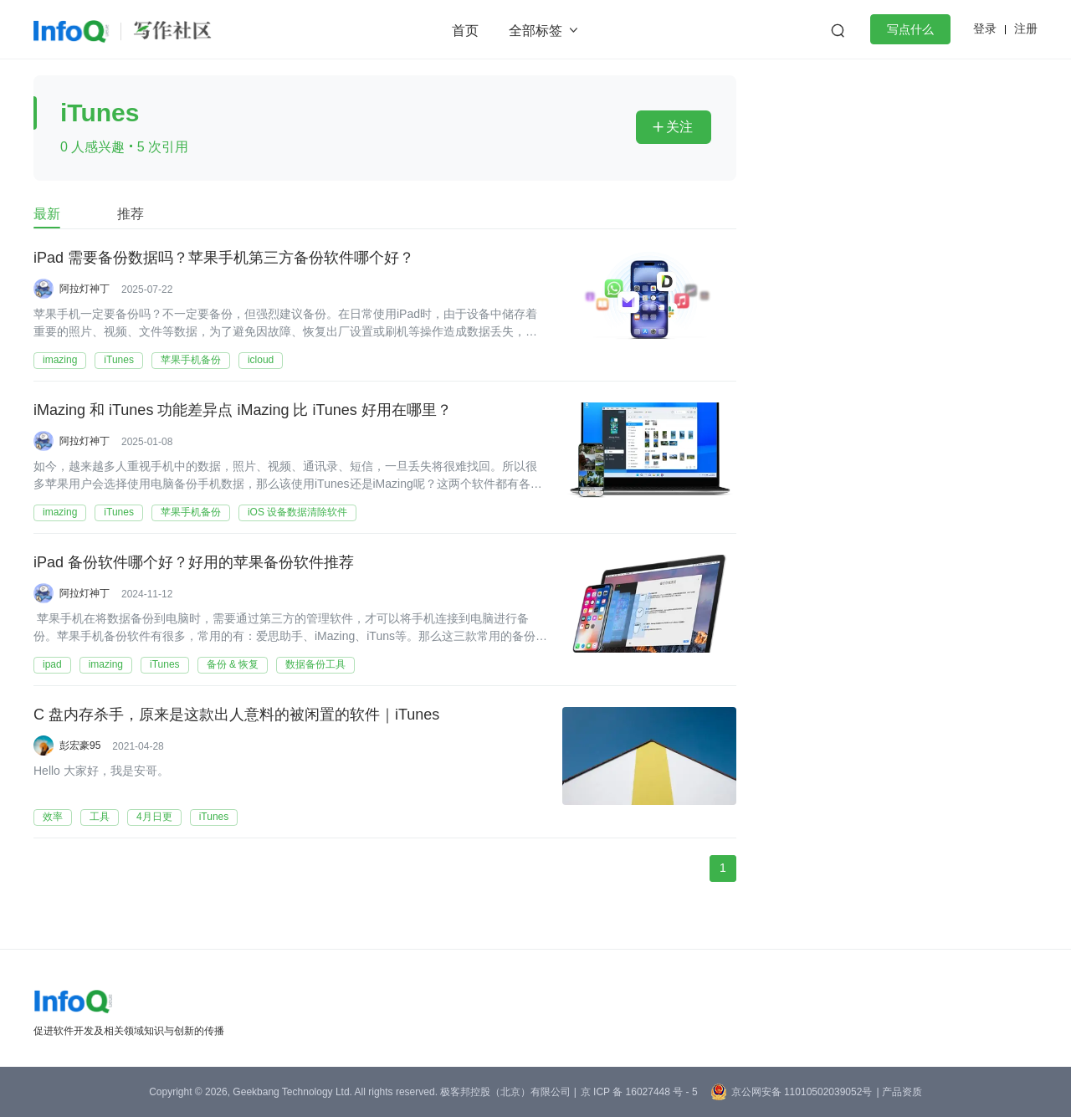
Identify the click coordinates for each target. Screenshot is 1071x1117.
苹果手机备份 (191, 360)
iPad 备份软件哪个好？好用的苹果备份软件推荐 (193, 563)
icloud (261, 360)
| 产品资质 (898, 1092)
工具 (100, 816)
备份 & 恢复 (233, 664)
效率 (53, 816)
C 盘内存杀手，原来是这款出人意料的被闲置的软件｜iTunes (236, 715)
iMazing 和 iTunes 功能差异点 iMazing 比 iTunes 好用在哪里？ (242, 410)
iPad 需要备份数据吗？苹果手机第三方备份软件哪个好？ (223, 258)
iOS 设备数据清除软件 (297, 512)
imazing (60, 360)
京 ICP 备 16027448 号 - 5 (639, 1092)
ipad (52, 664)
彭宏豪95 (79, 745)
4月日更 (154, 816)
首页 (465, 30)
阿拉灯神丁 (84, 289)
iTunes (119, 360)
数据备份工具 (315, 664)
